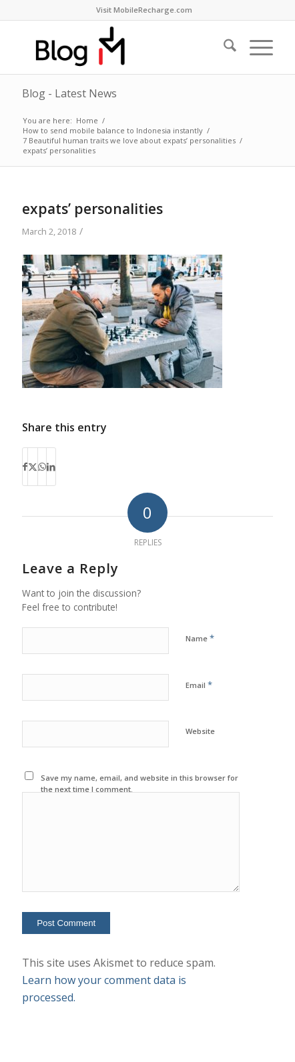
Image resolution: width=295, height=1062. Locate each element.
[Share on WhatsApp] (42, 466)
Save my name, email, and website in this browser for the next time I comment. (139, 783)
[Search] (223, 47)
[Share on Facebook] (25, 466)
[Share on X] (32, 466)
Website (200, 731)
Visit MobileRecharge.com (144, 10)
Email (199, 685)
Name (200, 638)
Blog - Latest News (69, 93)
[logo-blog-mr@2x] (122, 47)
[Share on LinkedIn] (51, 466)
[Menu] (254, 47)
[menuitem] (144, 10)
